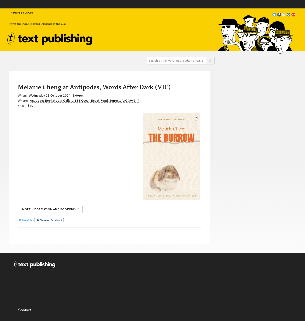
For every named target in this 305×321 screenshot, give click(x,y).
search (210, 61)
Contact (24, 310)
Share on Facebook (51, 220)
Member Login (22, 12)
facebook (279, 15)
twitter (274, 15)
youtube (293, 15)
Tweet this (27, 220)
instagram (288, 15)
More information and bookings (50, 209)
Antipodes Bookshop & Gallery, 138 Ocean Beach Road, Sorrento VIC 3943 (84, 100)
